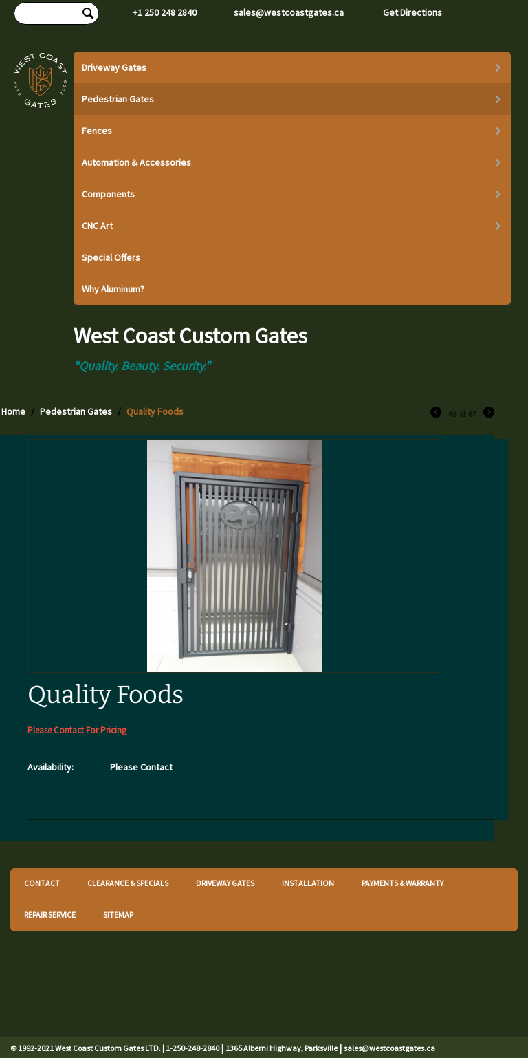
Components (108, 194)
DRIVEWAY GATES (225, 883)
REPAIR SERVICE (50, 914)
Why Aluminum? (113, 289)
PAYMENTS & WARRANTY (402, 883)
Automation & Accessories (136, 162)
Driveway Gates (114, 67)
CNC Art (97, 225)
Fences (97, 131)
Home (13, 411)
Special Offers (111, 257)
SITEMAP (118, 914)
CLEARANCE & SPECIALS (127, 883)
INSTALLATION (308, 883)
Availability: (51, 767)
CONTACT (42, 883)
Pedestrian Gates (118, 99)
